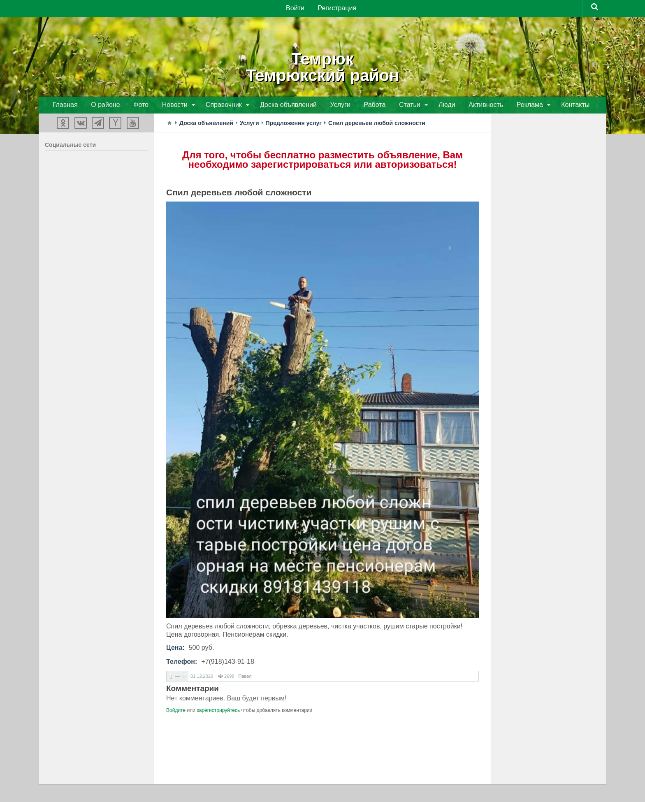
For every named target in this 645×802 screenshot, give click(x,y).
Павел (245, 677)
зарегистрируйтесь (218, 711)
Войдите (176, 711)
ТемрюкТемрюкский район (322, 66)
